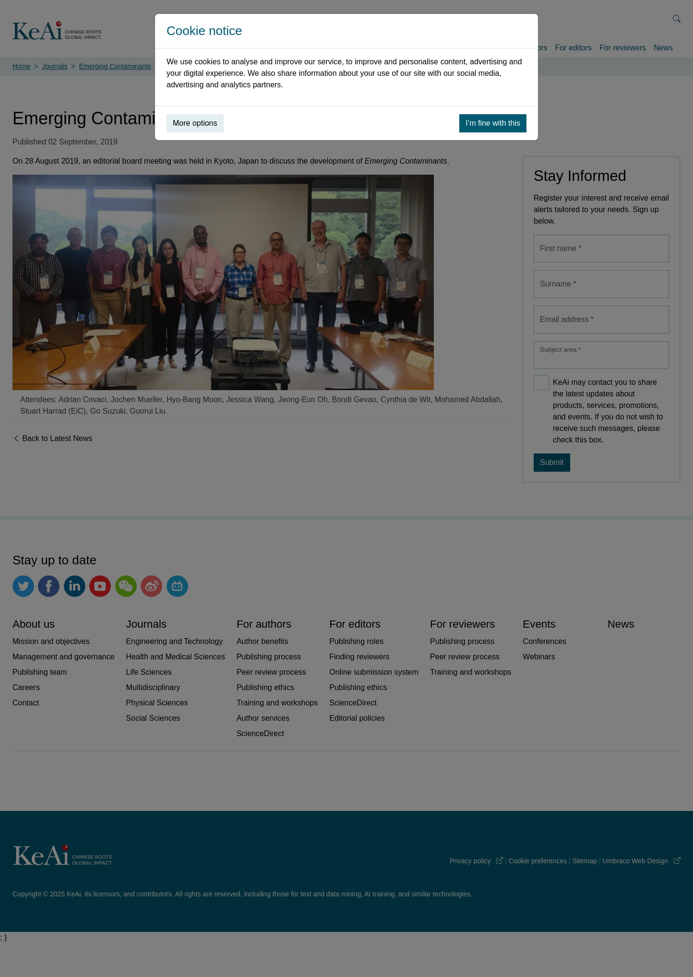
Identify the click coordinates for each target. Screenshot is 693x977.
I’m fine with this (493, 123)
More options (195, 123)
